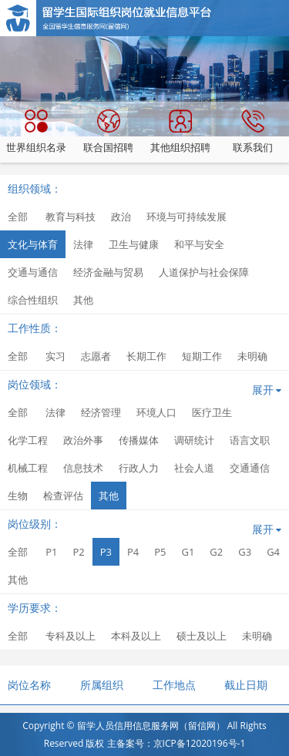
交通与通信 (33, 272)
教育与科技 (70, 216)
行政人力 (139, 468)
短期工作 (202, 356)
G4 (273, 552)
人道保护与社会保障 (204, 272)
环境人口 (156, 412)
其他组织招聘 (180, 131)
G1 (187, 552)
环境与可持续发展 (186, 216)
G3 (244, 552)
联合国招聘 (108, 131)
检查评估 (63, 495)
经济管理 (101, 412)
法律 (83, 244)
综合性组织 (33, 300)
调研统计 (194, 440)
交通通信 (250, 468)
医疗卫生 (212, 412)
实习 (55, 356)
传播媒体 (139, 440)
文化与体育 (33, 244)
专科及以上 (70, 636)
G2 (216, 552)
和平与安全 (199, 244)
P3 (106, 552)
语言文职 (250, 440)
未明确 (252, 356)
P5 (160, 552)
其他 (83, 300)
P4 (133, 552)
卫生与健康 (134, 244)
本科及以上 (136, 636)
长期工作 (146, 356)
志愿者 (96, 356)
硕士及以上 (201, 636)
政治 (121, 216)
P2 (78, 552)
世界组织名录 (36, 131)
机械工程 (28, 468)
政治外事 (83, 440)
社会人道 (194, 468)
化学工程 (28, 440)
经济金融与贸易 (108, 272)
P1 (51, 552)
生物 (18, 495)
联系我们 (253, 131)
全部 (18, 216)
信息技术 (83, 468)
